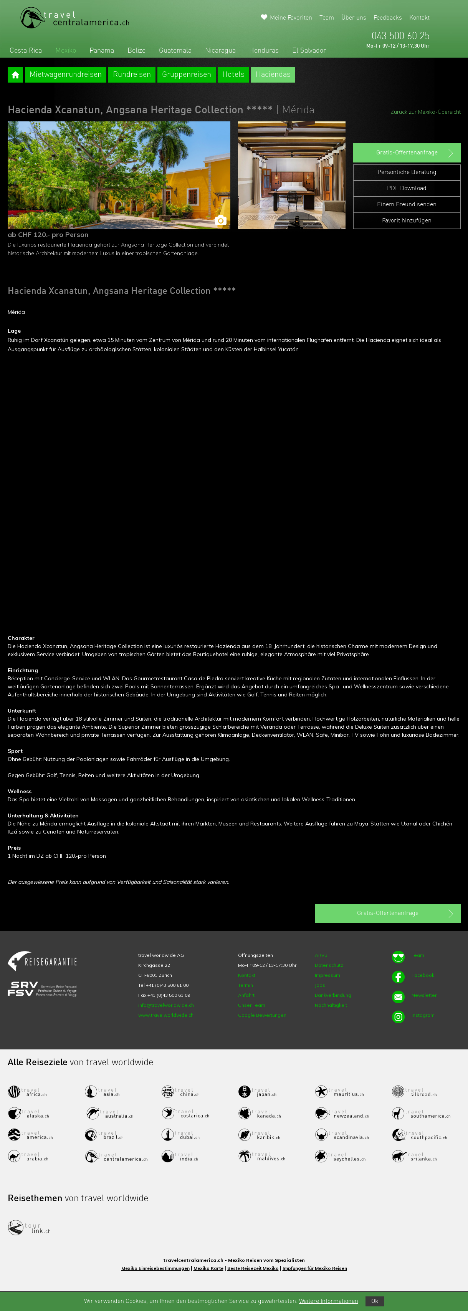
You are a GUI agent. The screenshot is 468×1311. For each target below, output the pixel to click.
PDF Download (407, 189)
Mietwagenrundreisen (66, 75)
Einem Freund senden (407, 205)
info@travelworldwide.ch (166, 1005)
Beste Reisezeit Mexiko (253, 1268)
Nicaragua (220, 50)
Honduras (264, 50)
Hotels (233, 75)
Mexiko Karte (208, 1268)
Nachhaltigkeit (331, 1005)
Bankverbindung (333, 995)
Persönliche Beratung (407, 172)
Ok (374, 1301)
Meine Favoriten (291, 18)
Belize (136, 50)
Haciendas (273, 75)
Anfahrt (246, 995)
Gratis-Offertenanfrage (415, 153)
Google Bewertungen (262, 1015)
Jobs (320, 985)
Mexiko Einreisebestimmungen (155, 1268)
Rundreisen (132, 75)
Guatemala (175, 50)
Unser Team (251, 1005)
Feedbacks (388, 18)
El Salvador (309, 50)
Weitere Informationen (328, 1301)
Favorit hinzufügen (407, 221)
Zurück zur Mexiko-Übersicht (425, 111)
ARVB (321, 955)
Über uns (353, 18)
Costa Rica (26, 50)
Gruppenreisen (186, 75)
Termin (245, 985)
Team (326, 18)
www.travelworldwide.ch (165, 1015)
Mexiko (65, 50)
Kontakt (419, 18)
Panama (101, 50)
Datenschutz (329, 965)
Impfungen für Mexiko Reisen (315, 1268)
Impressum (327, 975)
